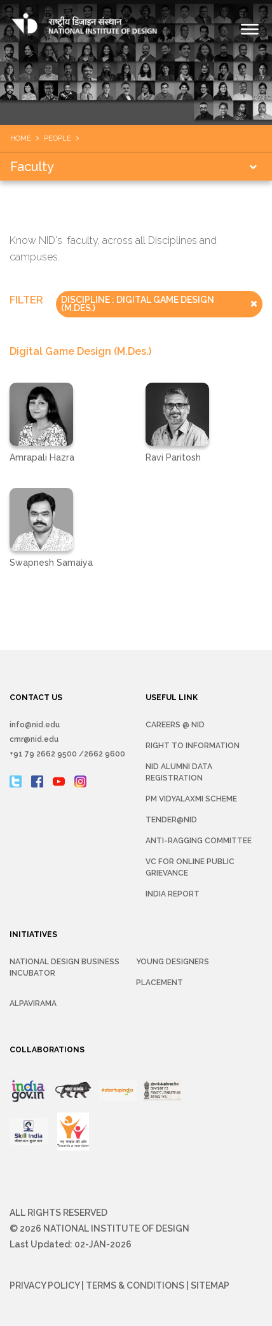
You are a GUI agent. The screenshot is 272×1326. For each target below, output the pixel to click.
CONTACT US (36, 697)
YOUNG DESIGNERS (172, 961)
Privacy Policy (44, 1285)
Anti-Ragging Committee (199, 840)
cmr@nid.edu (34, 739)
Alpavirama (33, 1003)
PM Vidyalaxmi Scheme (191, 798)
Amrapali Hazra (42, 457)
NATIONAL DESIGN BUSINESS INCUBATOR (64, 967)
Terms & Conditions (135, 1285)
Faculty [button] (32, 166)
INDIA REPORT (173, 893)
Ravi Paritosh (173, 457)
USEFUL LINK (172, 697)
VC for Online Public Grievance (190, 867)
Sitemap (210, 1285)
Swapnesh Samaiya (51, 563)
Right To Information (193, 745)
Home (20, 138)
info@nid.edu (35, 724)
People (57, 138)
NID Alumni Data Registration (179, 772)
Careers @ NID (175, 724)
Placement (159, 982)
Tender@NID (171, 819)
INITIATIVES (33, 934)
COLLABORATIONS (47, 1049)
